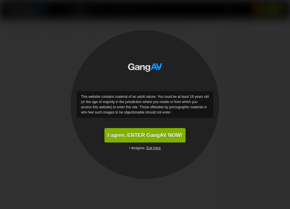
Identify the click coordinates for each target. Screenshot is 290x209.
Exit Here (153, 148)
